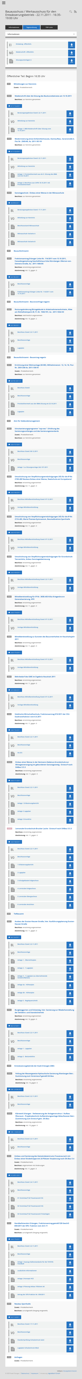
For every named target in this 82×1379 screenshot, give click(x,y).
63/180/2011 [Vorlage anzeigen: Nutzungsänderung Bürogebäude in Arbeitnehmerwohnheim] (15, 325)
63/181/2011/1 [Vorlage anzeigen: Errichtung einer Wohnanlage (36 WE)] (16, 381)
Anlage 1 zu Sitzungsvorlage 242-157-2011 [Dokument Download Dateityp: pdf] (33, 467)
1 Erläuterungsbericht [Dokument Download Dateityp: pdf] (25, 865)
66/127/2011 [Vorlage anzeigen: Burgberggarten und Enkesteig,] (15, 1026)
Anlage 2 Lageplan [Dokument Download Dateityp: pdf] (24, 811)
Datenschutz (25, 1373)
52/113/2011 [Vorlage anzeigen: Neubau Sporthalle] (15, 1317)
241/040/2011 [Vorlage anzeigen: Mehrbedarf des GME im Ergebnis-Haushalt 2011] (15, 690)
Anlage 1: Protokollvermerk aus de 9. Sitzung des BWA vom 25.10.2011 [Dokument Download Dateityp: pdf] (37, 175)
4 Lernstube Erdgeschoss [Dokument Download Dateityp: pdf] (27, 888)
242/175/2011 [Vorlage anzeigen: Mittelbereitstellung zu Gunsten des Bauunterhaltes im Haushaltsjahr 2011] (15, 653)
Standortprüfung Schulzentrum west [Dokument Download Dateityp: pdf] (31, 1340)
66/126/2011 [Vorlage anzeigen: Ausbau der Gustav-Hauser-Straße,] (15, 937)
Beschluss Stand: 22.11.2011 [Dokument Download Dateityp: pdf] (28, 332)
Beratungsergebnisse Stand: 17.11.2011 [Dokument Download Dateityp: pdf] (32, 210)
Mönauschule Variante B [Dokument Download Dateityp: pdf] (26, 242)
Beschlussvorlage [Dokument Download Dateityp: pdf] (24, 284)
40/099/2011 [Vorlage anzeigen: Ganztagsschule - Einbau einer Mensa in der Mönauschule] (15, 203)
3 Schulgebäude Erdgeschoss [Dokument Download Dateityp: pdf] (28, 881)
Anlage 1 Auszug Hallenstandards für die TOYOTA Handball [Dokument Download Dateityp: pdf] (35, 1263)
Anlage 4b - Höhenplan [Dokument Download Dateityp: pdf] (26, 993)
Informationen (14, 27)
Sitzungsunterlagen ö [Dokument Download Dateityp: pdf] (23, 60)
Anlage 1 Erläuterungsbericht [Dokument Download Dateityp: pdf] (28, 803)
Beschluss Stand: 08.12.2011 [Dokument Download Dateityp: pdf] (28, 451)
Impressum (34, 1373)
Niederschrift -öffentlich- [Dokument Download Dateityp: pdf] (25, 52)
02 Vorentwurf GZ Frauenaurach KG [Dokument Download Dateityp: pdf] (30, 1206)
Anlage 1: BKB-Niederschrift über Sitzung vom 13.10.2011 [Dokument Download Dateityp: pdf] (34, 130)
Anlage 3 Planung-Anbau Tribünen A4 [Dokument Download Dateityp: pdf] (31, 1287)
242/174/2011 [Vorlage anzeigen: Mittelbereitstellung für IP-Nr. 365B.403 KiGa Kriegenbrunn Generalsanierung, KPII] (15, 612)
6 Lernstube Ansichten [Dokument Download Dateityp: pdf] (26, 904)
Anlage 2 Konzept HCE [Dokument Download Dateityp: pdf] (26, 1279)
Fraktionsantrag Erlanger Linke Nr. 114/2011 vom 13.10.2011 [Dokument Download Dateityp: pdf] (35, 293)
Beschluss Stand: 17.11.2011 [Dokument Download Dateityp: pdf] (28, 1324)
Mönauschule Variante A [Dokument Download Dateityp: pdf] (26, 234)
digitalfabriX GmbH (54, 1373)
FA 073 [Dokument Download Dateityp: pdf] (20, 753)
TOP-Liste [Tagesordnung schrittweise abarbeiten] (49, 27)
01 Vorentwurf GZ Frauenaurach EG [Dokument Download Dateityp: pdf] (30, 1198)
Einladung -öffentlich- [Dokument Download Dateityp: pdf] (24, 44)
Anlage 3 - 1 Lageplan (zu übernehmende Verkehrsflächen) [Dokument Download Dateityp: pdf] (32, 977)
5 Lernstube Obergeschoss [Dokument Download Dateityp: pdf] (27, 896)
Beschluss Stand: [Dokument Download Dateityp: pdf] (24, 388)
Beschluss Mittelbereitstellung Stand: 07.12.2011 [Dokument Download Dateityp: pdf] (35, 499)
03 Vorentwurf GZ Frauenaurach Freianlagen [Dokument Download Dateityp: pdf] (34, 1214)
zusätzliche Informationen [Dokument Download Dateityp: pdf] (27, 1271)
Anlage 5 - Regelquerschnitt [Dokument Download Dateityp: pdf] (28, 1001)
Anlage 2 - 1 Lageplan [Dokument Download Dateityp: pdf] (25, 968)
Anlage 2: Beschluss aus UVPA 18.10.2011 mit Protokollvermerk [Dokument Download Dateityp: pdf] (34, 184)
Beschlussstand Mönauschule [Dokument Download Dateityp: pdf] (28, 226)
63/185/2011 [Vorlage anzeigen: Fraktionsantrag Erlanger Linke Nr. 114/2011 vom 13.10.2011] (15, 277)
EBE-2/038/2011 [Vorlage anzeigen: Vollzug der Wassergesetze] (16, 1089)
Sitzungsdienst (70, 1371)
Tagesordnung (31, 27)
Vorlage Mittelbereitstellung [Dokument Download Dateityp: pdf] (28, 507)
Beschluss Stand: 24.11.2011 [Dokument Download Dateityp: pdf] (28, 1182)
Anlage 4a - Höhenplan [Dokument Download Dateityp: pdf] (26, 985)
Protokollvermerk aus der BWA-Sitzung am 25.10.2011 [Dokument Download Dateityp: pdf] (37, 404)
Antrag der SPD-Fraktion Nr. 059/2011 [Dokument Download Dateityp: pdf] (31, 1294)
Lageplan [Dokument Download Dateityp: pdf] (21, 348)
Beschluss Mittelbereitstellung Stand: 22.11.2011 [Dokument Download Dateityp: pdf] (35, 579)
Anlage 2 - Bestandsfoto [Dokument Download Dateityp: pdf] (26, 1056)
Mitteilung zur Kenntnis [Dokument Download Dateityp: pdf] (26, 121)
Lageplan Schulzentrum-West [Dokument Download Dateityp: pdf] (28, 1348)
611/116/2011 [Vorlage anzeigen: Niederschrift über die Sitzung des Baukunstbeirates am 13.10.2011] (15, 106)
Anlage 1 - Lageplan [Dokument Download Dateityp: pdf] (25, 1049)
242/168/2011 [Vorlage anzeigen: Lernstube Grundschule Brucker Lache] (15, 842)
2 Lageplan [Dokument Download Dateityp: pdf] (21, 873)
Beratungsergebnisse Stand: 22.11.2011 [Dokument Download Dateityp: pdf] (32, 113)
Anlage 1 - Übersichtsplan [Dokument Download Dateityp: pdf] (27, 960)
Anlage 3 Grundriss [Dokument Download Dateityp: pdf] (24, 819)
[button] (71, 45)
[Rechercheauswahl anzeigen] (70, 11)
